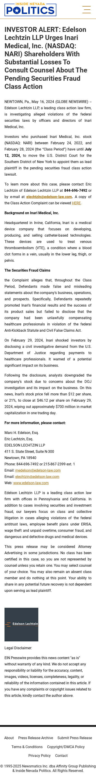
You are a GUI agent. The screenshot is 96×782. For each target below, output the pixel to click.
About (9, 738)
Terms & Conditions (27, 747)
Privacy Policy (39, 756)
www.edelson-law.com (31, 483)
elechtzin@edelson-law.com (37, 477)
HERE (76, 203)
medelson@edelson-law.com (38, 470)
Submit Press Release (74, 738)
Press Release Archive (35, 738)
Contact (61, 756)
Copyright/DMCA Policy (66, 747)
